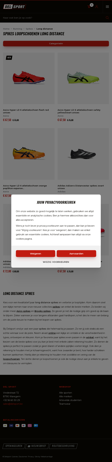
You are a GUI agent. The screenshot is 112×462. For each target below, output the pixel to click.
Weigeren (35, 253)
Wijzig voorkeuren (56, 261)
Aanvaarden (76, 253)
